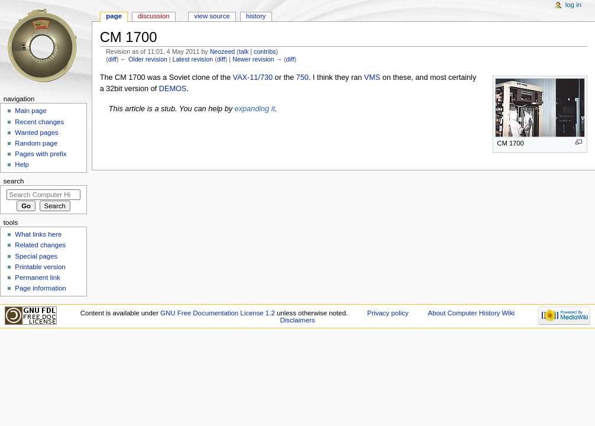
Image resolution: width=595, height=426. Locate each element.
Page (114, 16)
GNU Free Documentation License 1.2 (217, 313)
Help (22, 164)
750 (302, 77)
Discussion (153, 16)
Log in (573, 4)
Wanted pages (36, 132)
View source (211, 16)
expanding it (255, 109)
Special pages (36, 256)
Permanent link (37, 277)
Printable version (40, 266)
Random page (36, 143)
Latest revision (192, 59)
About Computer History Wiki (471, 313)
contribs (265, 51)
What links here (38, 234)
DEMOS (173, 89)
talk (244, 51)
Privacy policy (388, 313)
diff (112, 59)
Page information (40, 288)
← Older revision (143, 59)
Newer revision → (257, 59)
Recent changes (39, 121)
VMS (372, 77)
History (256, 16)
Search (14, 181)
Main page (31, 110)
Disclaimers (297, 320)
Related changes (40, 244)
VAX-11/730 (253, 77)
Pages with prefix (40, 153)
